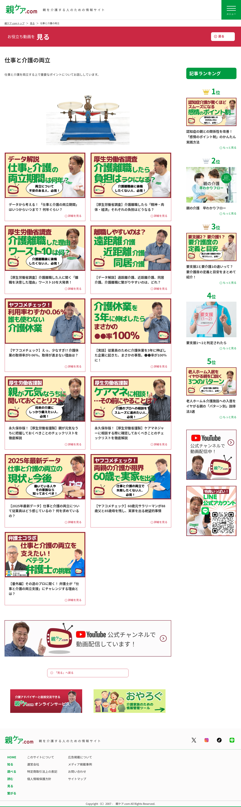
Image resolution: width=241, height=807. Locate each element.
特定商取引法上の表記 (42, 771)
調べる (11, 771)
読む (10, 779)
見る (32, 23)
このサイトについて (40, 757)
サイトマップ (77, 779)
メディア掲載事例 (80, 764)
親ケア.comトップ (14, 23)
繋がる (11, 793)
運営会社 (33, 764)
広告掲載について (80, 757)
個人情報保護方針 (39, 779)
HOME (11, 757)
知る (10, 764)
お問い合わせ (77, 771)
